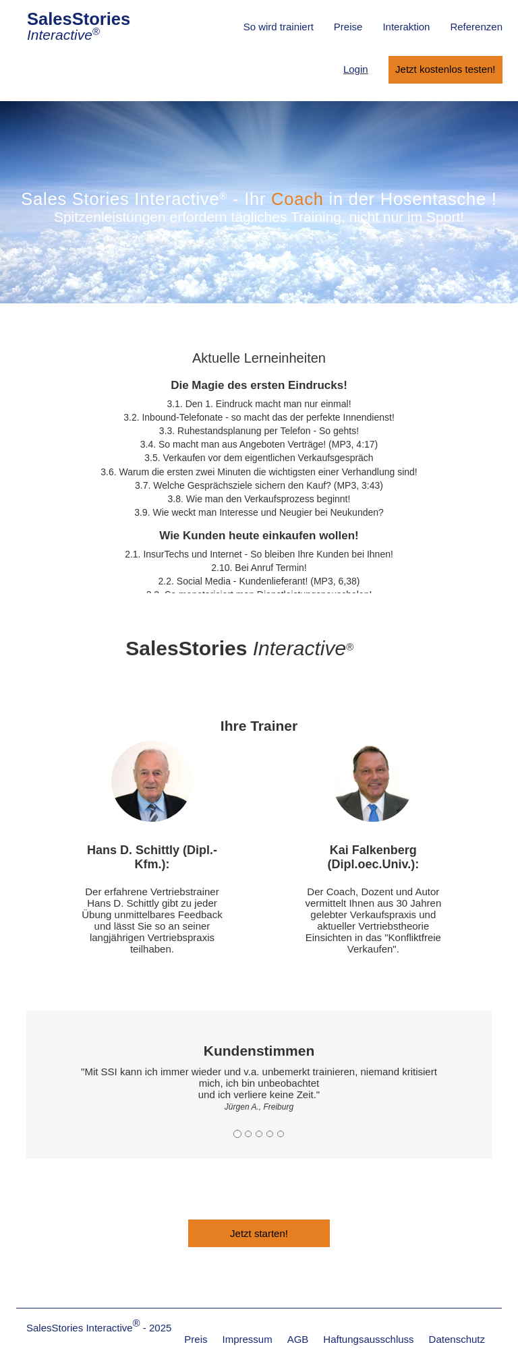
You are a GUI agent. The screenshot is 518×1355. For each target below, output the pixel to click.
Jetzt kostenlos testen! (445, 69)
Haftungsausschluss (368, 1339)
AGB (298, 1339)
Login (355, 69)
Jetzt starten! (259, 1233)
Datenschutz (457, 1339)
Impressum (247, 1339)
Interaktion (406, 26)
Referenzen (476, 26)
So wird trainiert (278, 26)
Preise (348, 26)
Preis (195, 1339)
